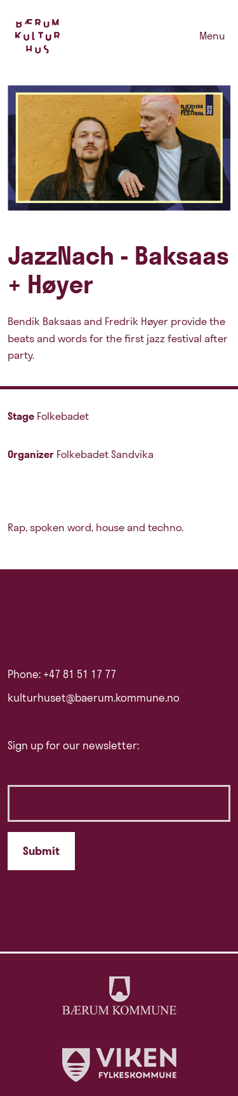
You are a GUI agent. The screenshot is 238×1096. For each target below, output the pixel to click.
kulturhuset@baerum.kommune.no (94, 697)
